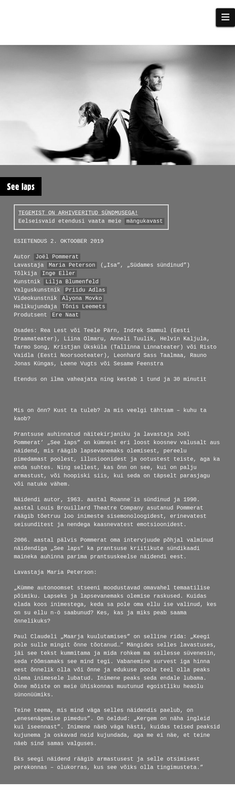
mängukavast (144, 221)
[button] (225, 17)
